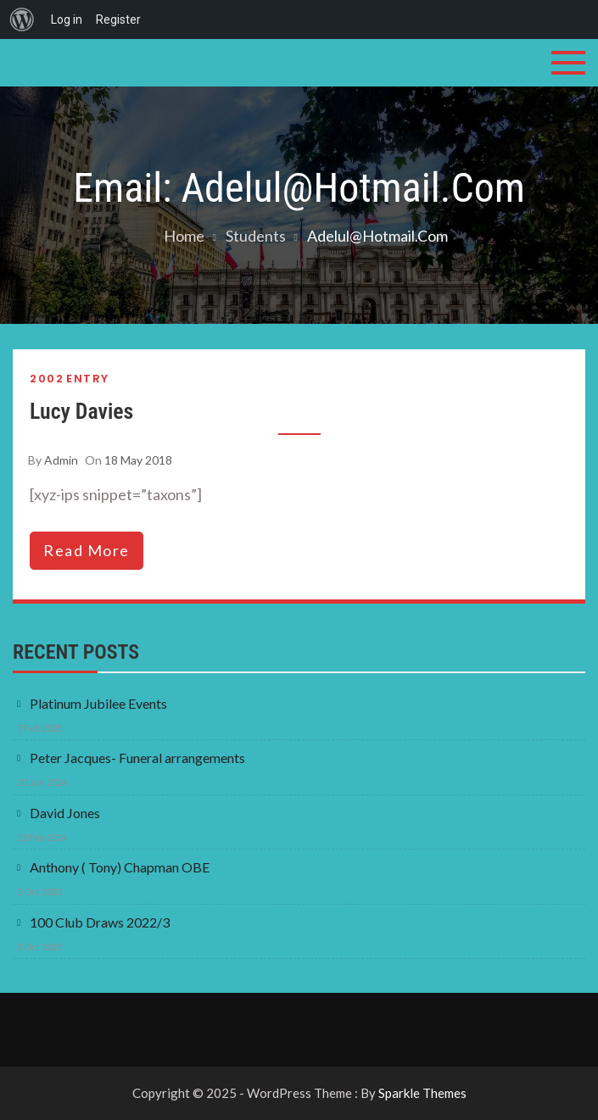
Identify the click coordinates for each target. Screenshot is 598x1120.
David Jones (65, 813)
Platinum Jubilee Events (98, 703)
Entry (87, 379)
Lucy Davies (81, 411)
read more (86, 550)
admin (61, 460)
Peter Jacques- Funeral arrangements (137, 757)
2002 (47, 379)
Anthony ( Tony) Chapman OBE (120, 867)
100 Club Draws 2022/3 (100, 922)
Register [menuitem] (118, 19)
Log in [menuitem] (66, 19)
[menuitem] (22, 19)
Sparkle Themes (422, 1092)
